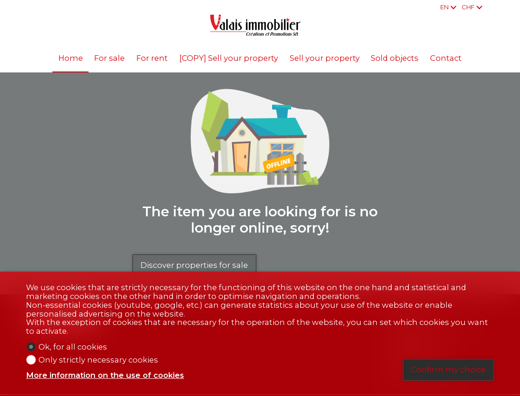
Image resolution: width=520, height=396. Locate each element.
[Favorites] (492, 7)
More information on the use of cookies (105, 375)
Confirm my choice (448, 369)
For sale (109, 58)
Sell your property (325, 58)
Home (70, 58)
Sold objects (395, 58)
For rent (152, 58)
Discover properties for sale (194, 265)
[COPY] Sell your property (228, 58)
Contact (446, 58)
